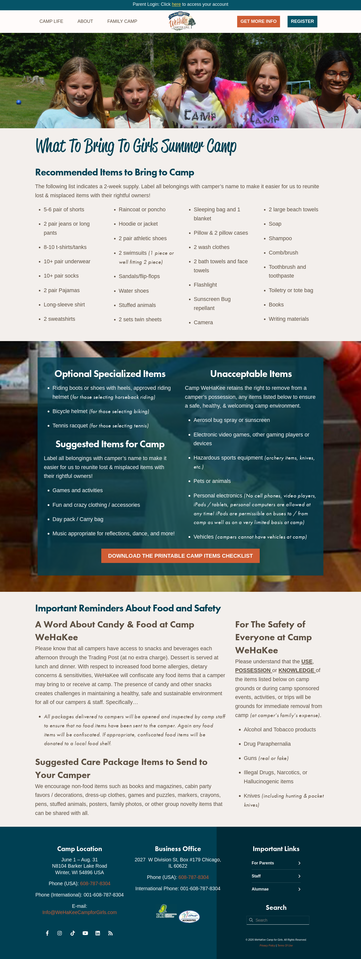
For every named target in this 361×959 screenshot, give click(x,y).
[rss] (111, 932)
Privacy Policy (267, 945)
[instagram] (60, 932)
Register (302, 21)
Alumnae (276, 889)
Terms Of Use (285, 945)
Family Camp (122, 21)
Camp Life (51, 21)
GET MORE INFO (259, 21)
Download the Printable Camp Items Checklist (180, 556)
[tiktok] (73, 932)
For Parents (276, 863)
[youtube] (85, 932)
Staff (276, 876)
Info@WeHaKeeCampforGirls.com (79, 912)
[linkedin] (98, 932)
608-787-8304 (95, 883)
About (85, 21)
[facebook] (47, 932)
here (176, 4)
